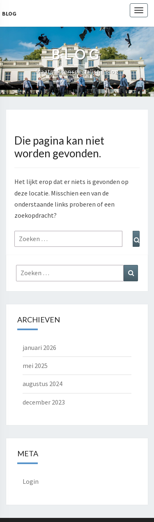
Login (31, 481)
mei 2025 (35, 365)
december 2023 (44, 402)
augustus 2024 (42, 383)
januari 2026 (39, 347)
